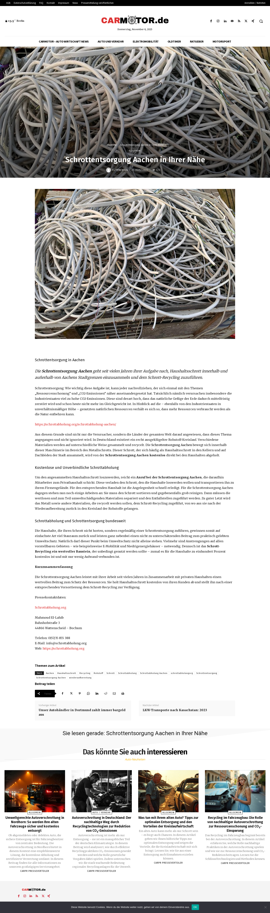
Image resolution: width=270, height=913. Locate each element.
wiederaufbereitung (80, 678)
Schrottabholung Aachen (153, 673)
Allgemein (111, 144)
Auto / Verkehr (101, 812)
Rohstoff (98, 673)
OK (195, 907)
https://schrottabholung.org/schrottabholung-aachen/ (75, 424)
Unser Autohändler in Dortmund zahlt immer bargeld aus (82, 712)
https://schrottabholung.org (63, 648)
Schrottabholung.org (50, 607)
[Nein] (265, 907)
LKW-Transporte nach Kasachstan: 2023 (175, 710)
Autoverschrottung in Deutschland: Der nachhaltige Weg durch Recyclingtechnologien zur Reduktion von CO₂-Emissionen (101, 823)
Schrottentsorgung (206, 673)
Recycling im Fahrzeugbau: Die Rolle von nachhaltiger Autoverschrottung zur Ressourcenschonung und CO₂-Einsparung (235, 825)
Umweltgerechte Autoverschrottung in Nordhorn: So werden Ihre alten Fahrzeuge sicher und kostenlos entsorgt (34, 823)
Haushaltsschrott (66, 673)
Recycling (85, 673)
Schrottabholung (127, 673)
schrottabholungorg (182, 673)
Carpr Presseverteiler (34, 870)
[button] (261, 21)
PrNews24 (122, 170)
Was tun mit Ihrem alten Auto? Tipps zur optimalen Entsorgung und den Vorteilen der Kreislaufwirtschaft (168, 823)
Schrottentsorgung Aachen (171, 445)
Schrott (110, 673)
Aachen (50, 673)
